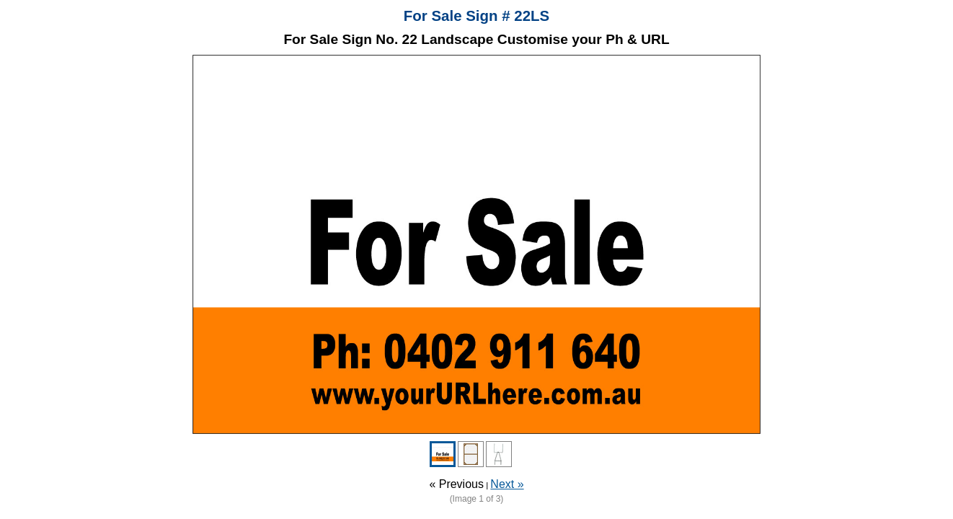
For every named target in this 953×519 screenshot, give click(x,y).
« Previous (456, 484)
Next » (506, 484)
